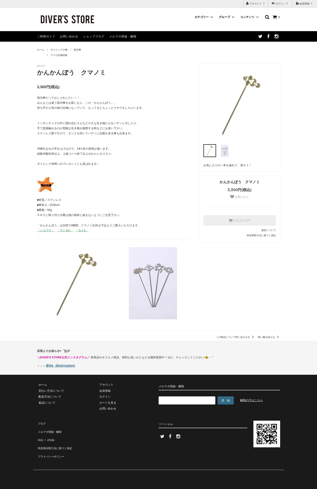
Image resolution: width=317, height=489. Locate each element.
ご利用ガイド (46, 36)
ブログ (41, 422)
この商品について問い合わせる (235, 337)
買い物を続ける (269, 337)
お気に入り (239, 197)
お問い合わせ (69, 36)
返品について (268, 230)
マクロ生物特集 (58, 55)
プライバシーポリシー (51, 446)
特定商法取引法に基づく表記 (55, 440)
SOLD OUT (239, 220)
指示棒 (77, 49)
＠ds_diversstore (60, 366)
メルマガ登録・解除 (123, 36)
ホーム (40, 49)
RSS (40, 434)
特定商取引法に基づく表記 (261, 235)
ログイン (280, 3)
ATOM (49, 434)
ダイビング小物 (58, 49)
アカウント (256, 3)
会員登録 (305, 3)
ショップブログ (93, 36)
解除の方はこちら (251, 400)
